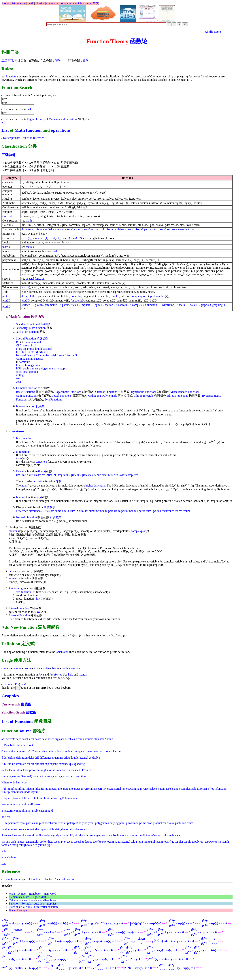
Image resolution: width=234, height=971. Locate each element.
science (21, 3)
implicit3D (87, 304)
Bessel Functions (61, 395)
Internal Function (19, 608)
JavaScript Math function (31, 327)
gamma (30, 358)
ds (35, 474)
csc (107, 751)
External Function (19, 615)
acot (31, 739)
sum (57, 229)
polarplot (76, 296)
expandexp (65, 763)
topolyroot (198, 841)
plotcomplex (157, 296)
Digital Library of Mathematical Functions (52, 119)
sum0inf (89, 229)
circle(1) (26, 238)
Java (38, 611)
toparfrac (169, 841)
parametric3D (53, 304)
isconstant (172, 788)
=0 (145, 923)
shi (20, 371)
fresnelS (72, 355)
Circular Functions (106, 391)
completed (132, 474)
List (5, 130)
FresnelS (87, 770)
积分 (39, 497)
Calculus (21, 471)
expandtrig (78, 763)
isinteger (6, 791)
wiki (29, 109)
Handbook (35, 893)
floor (58, 770)
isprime (35, 791)
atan (96, 739)
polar (64, 823)
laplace (8, 798)
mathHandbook (47, 900)
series (114, 474)
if (5, 788)
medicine (78, 3)
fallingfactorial (47, 355)
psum (130, 229)
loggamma (33, 365)
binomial (36, 342)
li (26, 365)
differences (40, 229)
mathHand (29, 900)
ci (31, 345)
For (64, 770)
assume (89, 739)
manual (83, 674)
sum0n (71, 229)
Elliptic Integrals (143, 395)
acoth (38, 739)
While (12, 857)
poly (81, 823)
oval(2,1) (55, 238)
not (29, 810)
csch (111, 751)
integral (61, 474)
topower (209, 841)
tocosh (78, 841)
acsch (51, 739)
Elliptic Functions (177, 395)
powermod (132, 823)
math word (50, 893)
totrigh (23, 844)
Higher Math (39, 896)
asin (74, 739)
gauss (47, 776)
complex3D (139, 304)
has (18, 782)
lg (35, 798)
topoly (187, 841)
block (30, 745)
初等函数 (44, 324)
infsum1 (138, 229)
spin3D (99, 304)
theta (50, 841)
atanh (110, 739)
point (122, 823)
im (8, 788)
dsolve (41, 474)
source (25, 730)
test (91, 474)
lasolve (66, 668)
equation (39, 903)
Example (22, 910)
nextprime (10, 810)
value (4, 851)
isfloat (195, 788)
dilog (19, 348)
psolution (180, 823)
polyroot (89, 823)
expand (54, 763)
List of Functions (17, 721)
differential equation (46, 906)
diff (31, 474)
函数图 (31, 712)
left (24, 798)
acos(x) (25, 287)
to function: (23, 451)
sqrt (129, 835)
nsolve (76, 668)
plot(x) (33, 296)
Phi (20, 368)
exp (47, 763)
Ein (24, 352)
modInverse (34, 804)
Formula (26, 903)
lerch (21, 365)
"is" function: (24, 592)
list (13, 3)
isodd (27, 791)
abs (3, 739)
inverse (85, 788)
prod (149, 823)
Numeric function (26, 517)
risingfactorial (63, 829)
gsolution (80, 776)
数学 (86, 60)
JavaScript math (10, 137)
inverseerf (96, 788)
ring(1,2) (76, 238)
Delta (51, 229)
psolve (170, 823)
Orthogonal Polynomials (102, 395)
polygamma (46, 368)
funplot (115, 296)
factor (4, 770)
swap (178, 835)
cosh (101, 751)
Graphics (10, 695)
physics (40, 3)
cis (26, 751)
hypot (24, 782)
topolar (179, 841)
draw (24, 296)
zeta (18, 381)
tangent (21, 841)
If (2, 788)
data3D (194, 304)
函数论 (139, 41)
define (11, 757)
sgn (53, 835)
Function (14, 903)
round (83, 829)
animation (14, 578)
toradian (6, 844)
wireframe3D (170, 304)
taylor (122, 474)
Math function (28, 130)
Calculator (62, 651)
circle (20, 751)
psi (65, 368)
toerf (96, 841)
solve (37, 668)
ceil (12, 751)
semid (97, 474)
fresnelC (62, 355)
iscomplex (185, 788)
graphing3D (219, 304)
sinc (81, 835)
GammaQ (26, 776)
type (49, 844)
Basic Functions (25, 391)
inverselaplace (148, 788)
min (9, 804)
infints (21, 788)
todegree (87, 841)
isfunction (221, 788)
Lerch (30, 798)
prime (142, 823)
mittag (20, 375)
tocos (70, 841)
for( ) (39, 598)
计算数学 (56, 517)
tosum (191, 229)
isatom (161, 788)
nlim (24, 810)
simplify (69, 835)
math (30, 3)
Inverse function (25, 406)
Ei (20, 352)
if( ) (42, 595)
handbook (11, 879)
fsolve (55, 668)
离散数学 (49, 507)
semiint (106, 474)
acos (18, 739)
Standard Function (27, 324)
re (12, 829)
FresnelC (76, 770)
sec (5, 835)
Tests (12, 910)
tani (18, 378)
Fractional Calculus (20, 906)
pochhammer (30, 368)
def (5, 757)
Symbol (22, 893)
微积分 (41, 471)
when (4, 857)
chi (34, 345)
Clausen (24, 345)
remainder (33, 829)
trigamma (40, 844)
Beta (7, 745)
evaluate (21, 763)
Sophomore (119, 835)
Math (12, 893)
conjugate (78, 751)
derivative (38, 481)
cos (96, 751)
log (55, 798)
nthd (24, 485)
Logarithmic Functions (68, 391)
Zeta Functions (53, 399)
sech (10, 835)
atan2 (103, 739)
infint (49, 474)
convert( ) (41, 461)
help (88, 3)
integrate (71, 474)
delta (31, 757)
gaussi (39, 358)
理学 (58, 60)
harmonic (24, 361)
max (4, 804)
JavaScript (56, 674)
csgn (118, 751)
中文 (96, 3)
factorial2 (32, 355)
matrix (6, 246)
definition (21, 757)
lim (18, 474)
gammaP (38, 776)
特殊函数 (42, 338)
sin (76, 835)
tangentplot (32, 841)
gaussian (64, 776)
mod (23, 804)
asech (68, 739)
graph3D (206, 304)
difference (27, 229)
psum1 (163, 229)
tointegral (149, 841)
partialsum (120, 229)
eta (32, 352)
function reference (33, 137)
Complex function (26, 388)
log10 (61, 798)
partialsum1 (151, 229)
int (54, 474)
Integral (20, 497)
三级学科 (8, 155)
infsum (109, 229)
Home (5, 3)
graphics (51, 903)
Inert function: (24, 438)
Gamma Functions (27, 395)
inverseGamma (130, 788)
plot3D (6, 306)
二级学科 (7, 60)
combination (53, 751)
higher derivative (95, 485)
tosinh (225, 841)
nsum (43, 810)
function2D (77, 300)
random (5, 829)
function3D (154, 304)
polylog (58, 368)
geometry (14, 571)
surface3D (27, 304)
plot (4, 296)
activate (10, 739)
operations (61, 130)
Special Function (26, 338)
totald (30, 844)
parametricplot (16, 823)
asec (61, 739)
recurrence (173, 229)
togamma (112, 841)
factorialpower (28, 770)
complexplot (138, 296)
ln (51, 798)
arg (56, 739)
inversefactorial (112, 788)
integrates (83, 474)
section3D (111, 304)
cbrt (6, 751)
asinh (81, 739)
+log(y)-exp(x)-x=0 (62, 941)
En (28, 352)
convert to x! (15, 684)
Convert (7, 216)
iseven (203, 788)
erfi (46, 352)
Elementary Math (19, 896)
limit (23, 474)
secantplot (20, 835)
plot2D (6, 300)
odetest (5, 816)
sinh (86, 835)
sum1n (80, 229)
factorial (21, 355)
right (51, 829)
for (68, 770)
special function (35, 278)
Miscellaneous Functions (185, 391)
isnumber (17, 791)
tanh (13, 841)
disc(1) (66, 238)
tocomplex (60, 841)
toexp (102, 841)
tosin (19, 458)
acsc (44, 739)
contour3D (124, 304)
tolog (134, 841)
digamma (28, 348)
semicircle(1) (40, 238)
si (17, 371)
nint (18, 810)
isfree (210, 788)
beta (27, 342)
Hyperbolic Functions (143, 391)
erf (3, 122)
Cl (17, 345)
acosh (25, 739)
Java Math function (27, 331)
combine (67, 751)
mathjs (30, 220)
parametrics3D (70, 304)
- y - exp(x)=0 (16, 950)
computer (65, 3)
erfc (41, 352)
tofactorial (124, 841)
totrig (15, 844)
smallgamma (30, 371)
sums (63, 229)
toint (140, 841)
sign (58, 835)
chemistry (52, 3)
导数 (58, 481)
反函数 (40, 406)
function (11, 76)
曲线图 (26, 704)
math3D (183, 304)
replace (44, 829)
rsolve (183, 229)
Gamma (20, 358)
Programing (16, 588)
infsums (39, 788)
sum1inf (99, 229)
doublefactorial (43, 348)
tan (3, 841)
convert (5, 668)
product (157, 823)
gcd (72, 776)
